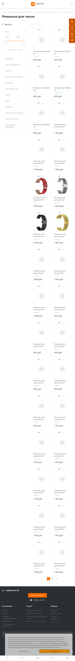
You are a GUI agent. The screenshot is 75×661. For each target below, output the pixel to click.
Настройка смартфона (34, 611)
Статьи (4, 613)
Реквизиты (55, 619)
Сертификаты (7, 621)
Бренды (54, 616)
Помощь (54, 606)
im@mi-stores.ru (39, 600)
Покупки (54, 611)
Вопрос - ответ (56, 613)
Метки (53, 622)
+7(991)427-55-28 (12, 590)
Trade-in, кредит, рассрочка (36, 621)
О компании (7, 606)
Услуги (29, 606)
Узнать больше (23, 651)
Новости (5, 611)
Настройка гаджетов (33, 613)
